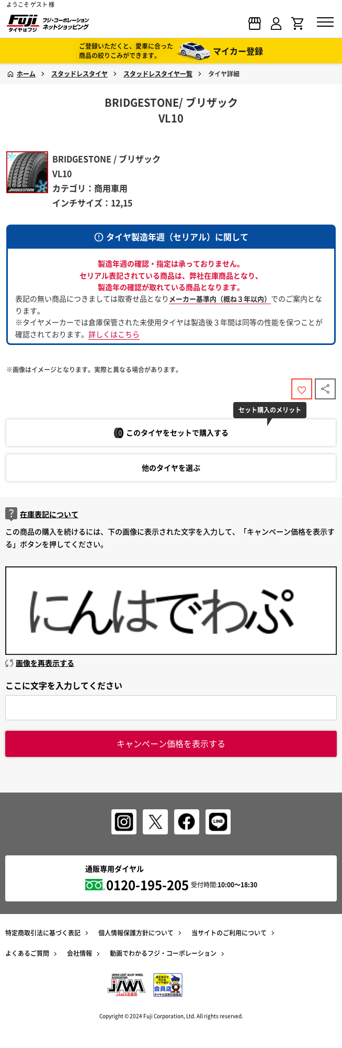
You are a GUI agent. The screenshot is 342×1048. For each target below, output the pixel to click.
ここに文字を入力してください (63, 685)
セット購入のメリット (269, 410)
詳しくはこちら (114, 334)
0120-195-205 (147, 884)
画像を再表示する (39, 662)
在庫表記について (41, 514)
